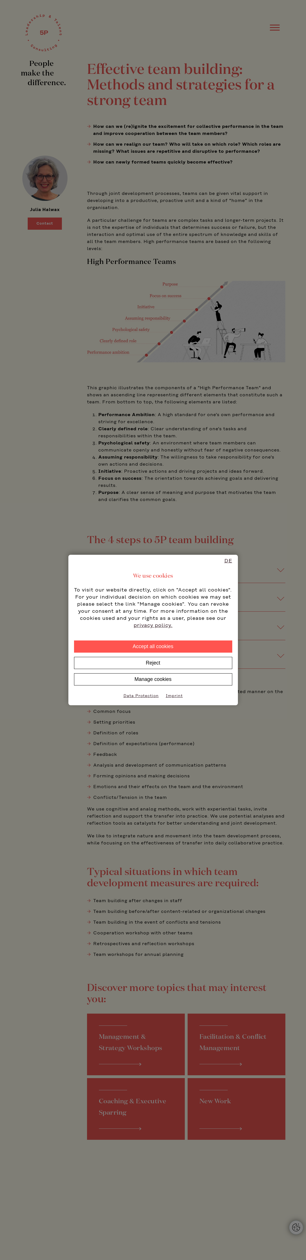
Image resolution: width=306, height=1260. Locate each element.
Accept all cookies (153, 646)
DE (228, 561)
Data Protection (141, 696)
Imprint (174, 696)
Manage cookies (153, 679)
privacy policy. (153, 625)
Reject (153, 663)
